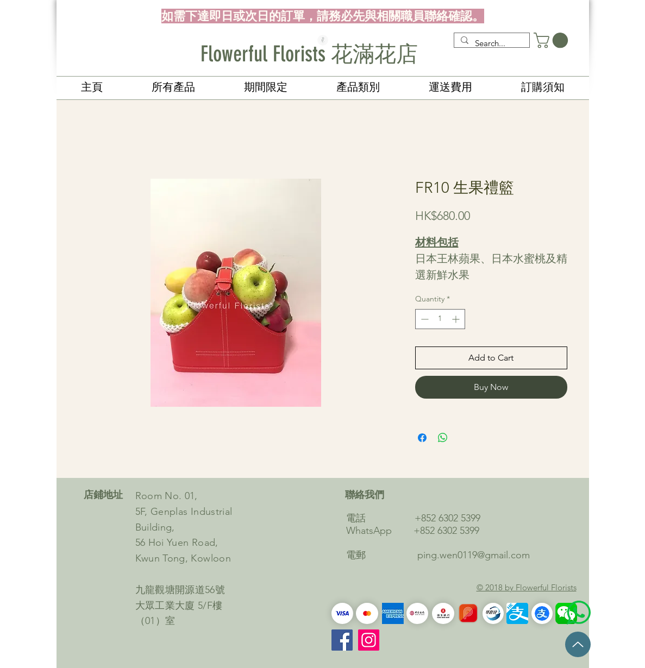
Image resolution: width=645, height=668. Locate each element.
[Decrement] (423, 319)
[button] (553, 40)
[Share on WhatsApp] (442, 437)
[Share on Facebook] (422, 437)
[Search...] (490, 43)
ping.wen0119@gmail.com (473, 555)
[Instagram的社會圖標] (368, 640)
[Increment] (457, 319)
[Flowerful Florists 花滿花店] (323, 54)
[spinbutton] (440, 319)
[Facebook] (342, 640)
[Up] (578, 644)
